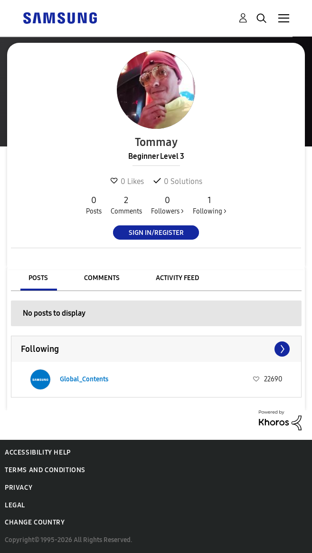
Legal (15, 505)
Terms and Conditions (45, 470)
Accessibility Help (38, 452)
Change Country (35, 522)
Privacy (18, 488)
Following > (210, 204)
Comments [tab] (102, 278)
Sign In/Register (156, 233)
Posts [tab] (38, 278)
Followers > (167, 204)
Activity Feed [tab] (177, 278)
